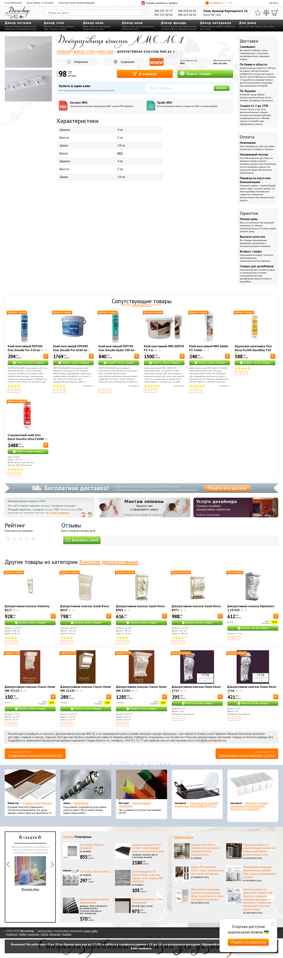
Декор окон (132, 22)
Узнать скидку (195, 73)
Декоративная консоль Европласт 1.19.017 (247, 755)
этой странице (59, 512)
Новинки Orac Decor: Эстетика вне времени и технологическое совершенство (205, 849)
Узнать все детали (227, 488)
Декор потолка (18, 22)
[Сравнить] (266, 13)
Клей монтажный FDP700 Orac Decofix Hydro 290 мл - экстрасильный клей (117, 350)
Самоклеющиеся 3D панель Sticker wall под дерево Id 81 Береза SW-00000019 (148, 876)
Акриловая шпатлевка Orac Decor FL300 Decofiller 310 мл (253, 350)
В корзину (145, 73)
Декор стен (54, 22)
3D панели (60, 26)
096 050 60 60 (187, 11)
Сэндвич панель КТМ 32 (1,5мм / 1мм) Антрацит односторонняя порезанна (148, 848)
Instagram (33, 934)
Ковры (86, 26)
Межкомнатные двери (211, 26)
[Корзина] (275, 13)
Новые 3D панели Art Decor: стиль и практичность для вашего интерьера (207, 870)
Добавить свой (82, 540)
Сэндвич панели (58, 29)
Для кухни (244, 26)
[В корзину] (45, 356)
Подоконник (148, 26)
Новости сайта (183, 837)
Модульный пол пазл (93, 29)
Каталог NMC (107, 104)
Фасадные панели (188, 29)
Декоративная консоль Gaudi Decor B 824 (35, 755)
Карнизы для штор (131, 26)
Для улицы (268, 26)
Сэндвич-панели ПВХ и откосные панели (145, 856)
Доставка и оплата (40, 2)
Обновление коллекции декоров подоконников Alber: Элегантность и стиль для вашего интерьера (207, 894)
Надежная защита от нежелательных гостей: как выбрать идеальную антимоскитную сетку (259, 849)
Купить (221, 88)
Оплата (247, 137)
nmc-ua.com (220, 63)
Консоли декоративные (108, 562)
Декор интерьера (215, 22)
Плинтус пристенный (100, 26)
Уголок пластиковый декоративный (135, 804)
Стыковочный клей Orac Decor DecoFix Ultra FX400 (26, 437)
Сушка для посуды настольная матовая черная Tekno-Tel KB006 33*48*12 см (196, 804)
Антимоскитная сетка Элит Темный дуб (147, 900)
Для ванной (256, 26)
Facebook (11, 934)
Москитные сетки (130, 29)
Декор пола (93, 22)
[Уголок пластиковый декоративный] (141, 785)
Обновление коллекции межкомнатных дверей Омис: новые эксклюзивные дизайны (259, 872)
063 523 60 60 (163, 15)
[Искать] (144, 12)
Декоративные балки (26, 29)
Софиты (173, 29)
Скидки (219, 3)
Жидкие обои (30, 873)
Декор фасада (173, 22)
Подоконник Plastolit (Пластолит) (37, 803)
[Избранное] (258, 13)
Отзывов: (88, 386)
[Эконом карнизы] (85, 785)
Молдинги (49, 26)
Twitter (22, 934)
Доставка (249, 41)
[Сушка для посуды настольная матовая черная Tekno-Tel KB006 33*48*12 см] (197, 785)
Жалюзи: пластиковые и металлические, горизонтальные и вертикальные (93, 910)
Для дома (247, 22)
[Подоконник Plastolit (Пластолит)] (30, 785)
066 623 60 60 (187, 15)
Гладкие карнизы (13, 26)
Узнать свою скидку (30, 362)
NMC (182, 63)
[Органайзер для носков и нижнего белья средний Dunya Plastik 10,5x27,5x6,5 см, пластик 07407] (252, 785)
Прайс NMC (194, 104)
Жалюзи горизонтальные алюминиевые (94, 900)
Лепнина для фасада (172, 26)
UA (270, 2)
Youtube (66, 934)
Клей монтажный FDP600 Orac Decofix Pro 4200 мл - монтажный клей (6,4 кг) (71, 350)
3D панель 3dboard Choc (95, 871)
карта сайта (91, 931)
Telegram (55, 934)
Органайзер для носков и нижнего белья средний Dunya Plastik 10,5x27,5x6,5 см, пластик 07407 (249, 806)
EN (274, 2)
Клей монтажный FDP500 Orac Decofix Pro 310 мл (25, 348)
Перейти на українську (248, 942)
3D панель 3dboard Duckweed (91, 846)
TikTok (44, 934)
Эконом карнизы (81, 803)
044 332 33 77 (163, 11)
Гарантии (249, 213)
